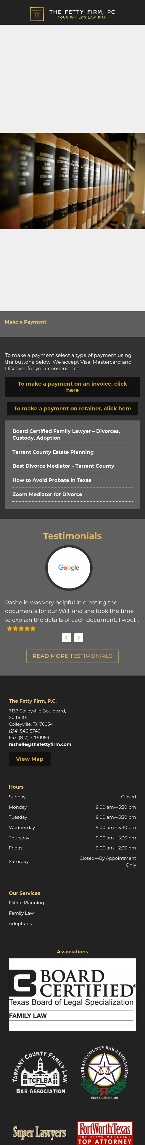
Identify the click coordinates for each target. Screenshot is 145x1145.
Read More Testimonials (72, 656)
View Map (30, 759)
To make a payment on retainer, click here (72, 408)
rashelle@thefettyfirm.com (40, 744)
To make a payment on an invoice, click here (72, 387)
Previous (66, 637)
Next (78, 637)
